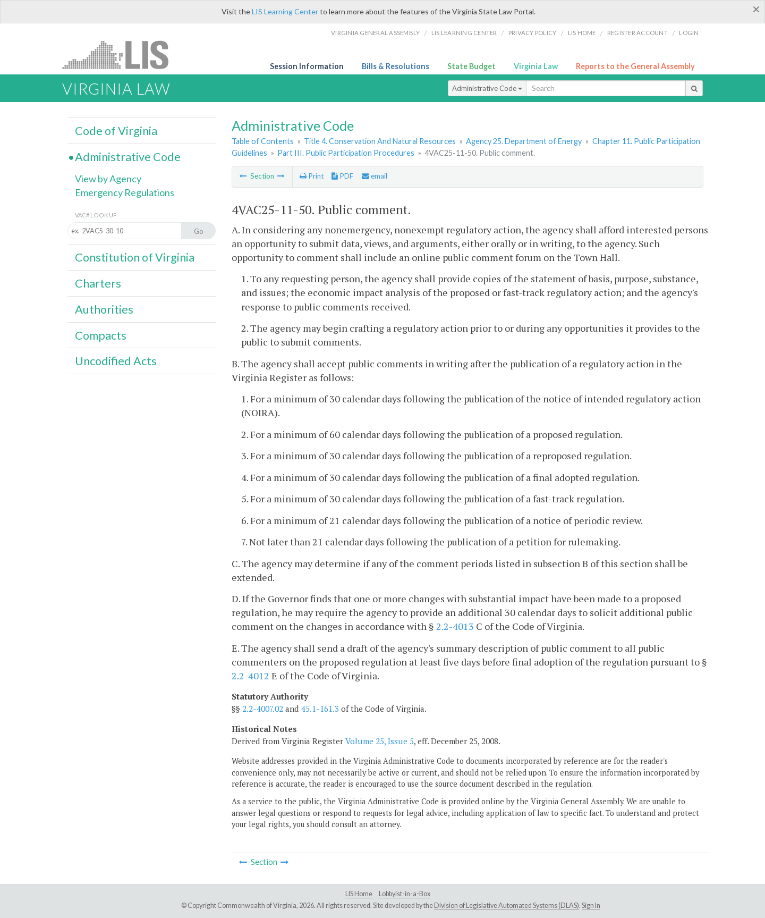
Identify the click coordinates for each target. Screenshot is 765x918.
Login (689, 32)
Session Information (307, 66)
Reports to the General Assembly (635, 66)
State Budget (471, 66)
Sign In (591, 905)
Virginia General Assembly (375, 32)
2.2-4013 (455, 626)
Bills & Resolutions (395, 66)
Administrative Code (487, 88)
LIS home (582, 32)
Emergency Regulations (124, 192)
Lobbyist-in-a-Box (404, 894)
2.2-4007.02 (262, 708)
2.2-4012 (250, 675)
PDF (342, 176)
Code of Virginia (116, 131)
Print (312, 176)
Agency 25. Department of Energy (524, 141)
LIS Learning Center (285, 11)
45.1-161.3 (320, 708)
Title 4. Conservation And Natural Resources (380, 141)
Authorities (104, 309)
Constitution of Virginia (134, 257)
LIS (121, 54)
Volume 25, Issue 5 (379, 741)
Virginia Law (536, 66)
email (374, 176)
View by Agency (108, 178)
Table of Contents (263, 141)
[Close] (756, 9)
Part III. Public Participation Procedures (345, 152)
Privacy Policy (532, 32)
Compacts (100, 335)
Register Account (637, 32)
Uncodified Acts (116, 361)
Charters (98, 283)
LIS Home (358, 894)
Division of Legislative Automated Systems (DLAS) (506, 905)
